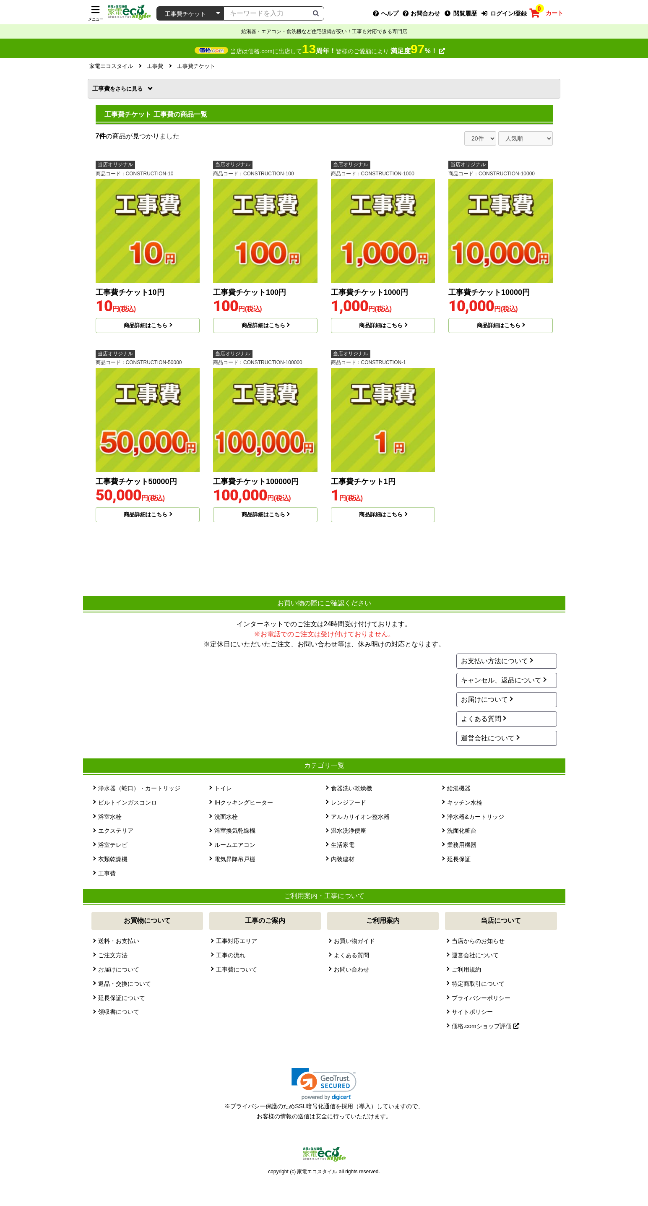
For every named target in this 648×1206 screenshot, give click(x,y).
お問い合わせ (351, 969)
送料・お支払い (118, 941)
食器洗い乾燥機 (351, 788)
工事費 (118, 88)
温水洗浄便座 (348, 830)
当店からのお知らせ (478, 941)
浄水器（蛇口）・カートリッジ (139, 788)
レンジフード (348, 802)
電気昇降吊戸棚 (234, 859)
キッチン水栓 (464, 802)
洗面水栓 (226, 816)
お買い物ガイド (354, 941)
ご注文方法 (113, 955)
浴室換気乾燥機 (234, 830)
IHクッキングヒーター (243, 802)
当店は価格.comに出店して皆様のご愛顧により (337, 51)
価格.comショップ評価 (485, 1026)
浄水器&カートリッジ (475, 816)
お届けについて (484, 699)
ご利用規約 (466, 969)
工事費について (236, 969)
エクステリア (115, 830)
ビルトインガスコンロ (127, 802)
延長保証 (459, 859)
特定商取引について (478, 983)
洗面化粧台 (461, 830)
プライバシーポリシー (481, 998)
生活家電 (342, 844)
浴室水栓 (110, 816)
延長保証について (121, 998)
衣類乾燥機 (113, 859)
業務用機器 (461, 844)
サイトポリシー (472, 1011)
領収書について (118, 1011)
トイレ (223, 788)
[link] (324, 1084)
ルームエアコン (234, 844)
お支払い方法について (494, 660)
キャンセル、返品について (501, 680)
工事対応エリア (236, 941)
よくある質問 (481, 718)
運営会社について (488, 738)
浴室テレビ (113, 844)
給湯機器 (459, 788)
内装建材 (342, 859)
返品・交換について (124, 983)
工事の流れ (230, 955)
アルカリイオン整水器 (360, 816)
